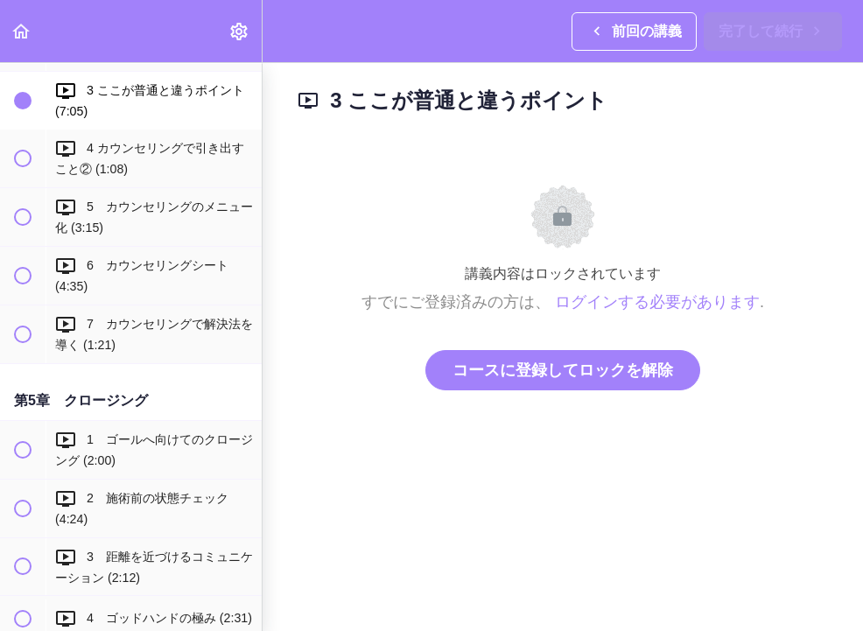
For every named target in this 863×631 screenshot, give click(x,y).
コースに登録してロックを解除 (563, 370)
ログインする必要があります (657, 302)
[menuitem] (240, 31)
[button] (22, 31)
